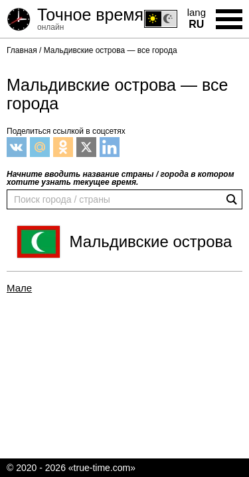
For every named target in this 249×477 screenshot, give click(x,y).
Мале (19, 288)
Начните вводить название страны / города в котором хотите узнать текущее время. (120, 178)
